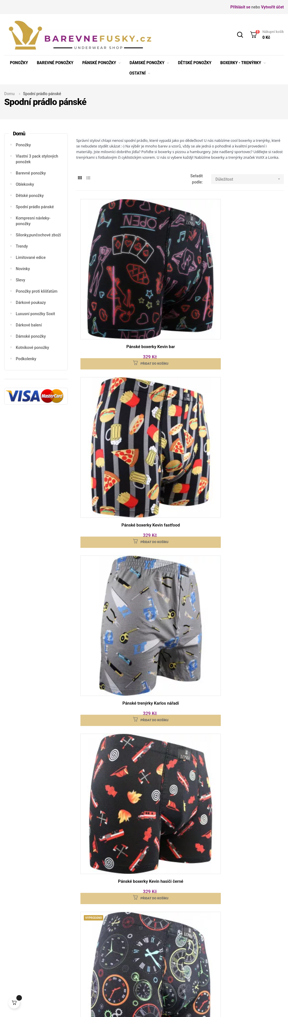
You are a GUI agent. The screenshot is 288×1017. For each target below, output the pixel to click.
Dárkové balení (29, 325)
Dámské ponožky (31, 336)
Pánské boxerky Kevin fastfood (180, 267)
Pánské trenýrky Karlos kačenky (180, 568)
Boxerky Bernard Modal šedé (111, 771)
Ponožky (23, 145)
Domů (19, 133)
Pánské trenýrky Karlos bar (180, 470)
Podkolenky (26, 359)
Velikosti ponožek (96, 924)
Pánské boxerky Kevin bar (111, 267)
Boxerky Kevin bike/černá (180, 673)
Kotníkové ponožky (32, 347)
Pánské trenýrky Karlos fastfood (110, 673)
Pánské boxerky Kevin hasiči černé (111, 368)
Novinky (23, 268)
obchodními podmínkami (135, 877)
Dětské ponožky (30, 195)
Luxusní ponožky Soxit (35, 314)
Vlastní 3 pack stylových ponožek (37, 159)
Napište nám (240, 944)
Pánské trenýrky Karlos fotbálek (111, 470)
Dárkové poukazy (31, 302)
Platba (131, 941)
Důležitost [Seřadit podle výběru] (249, 179)
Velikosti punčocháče (91, 953)
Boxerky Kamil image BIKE (249, 673)
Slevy (20, 280)
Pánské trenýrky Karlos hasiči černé (111, 571)
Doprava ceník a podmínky (140, 928)
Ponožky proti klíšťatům (36, 291)
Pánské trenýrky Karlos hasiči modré (249, 571)
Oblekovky (25, 184)
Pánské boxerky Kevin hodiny (180, 365)
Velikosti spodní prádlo (95, 937)
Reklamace (180, 924)
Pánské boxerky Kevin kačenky (249, 365)
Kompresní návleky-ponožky (33, 221)
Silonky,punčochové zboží (38, 235)
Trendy (22, 246)
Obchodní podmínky (98, 966)
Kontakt (177, 933)
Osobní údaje (92, 975)
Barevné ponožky (31, 173)
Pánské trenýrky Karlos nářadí (249, 267)
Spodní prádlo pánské (35, 207)
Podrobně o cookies (188, 949)
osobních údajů (208, 877)
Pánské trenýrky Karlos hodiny (249, 470)
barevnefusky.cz (76, 1005)
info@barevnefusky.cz (35, 956)
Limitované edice (31, 257)
